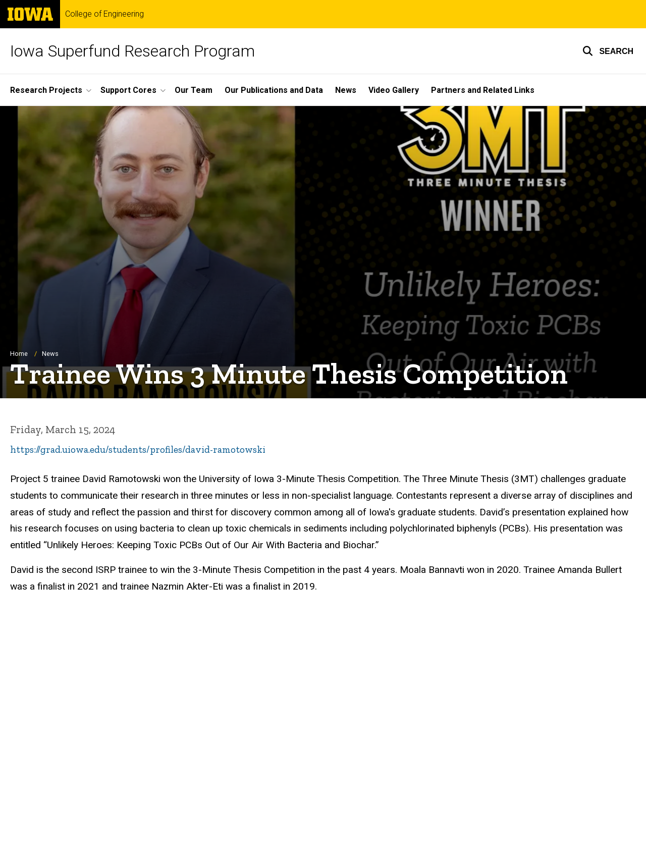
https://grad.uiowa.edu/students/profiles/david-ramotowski (137, 450)
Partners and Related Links (482, 90)
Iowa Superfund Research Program (132, 51)
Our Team (193, 90)
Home (19, 353)
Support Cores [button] (128, 90)
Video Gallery (393, 90)
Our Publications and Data (274, 90)
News (345, 90)
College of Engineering (104, 14)
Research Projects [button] (46, 90)
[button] (608, 51)
